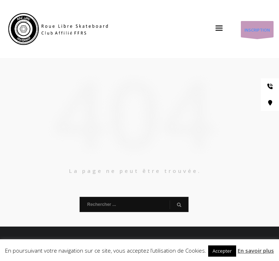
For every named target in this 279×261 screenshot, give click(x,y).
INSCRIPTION (257, 32)
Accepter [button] (222, 251)
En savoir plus (256, 250)
